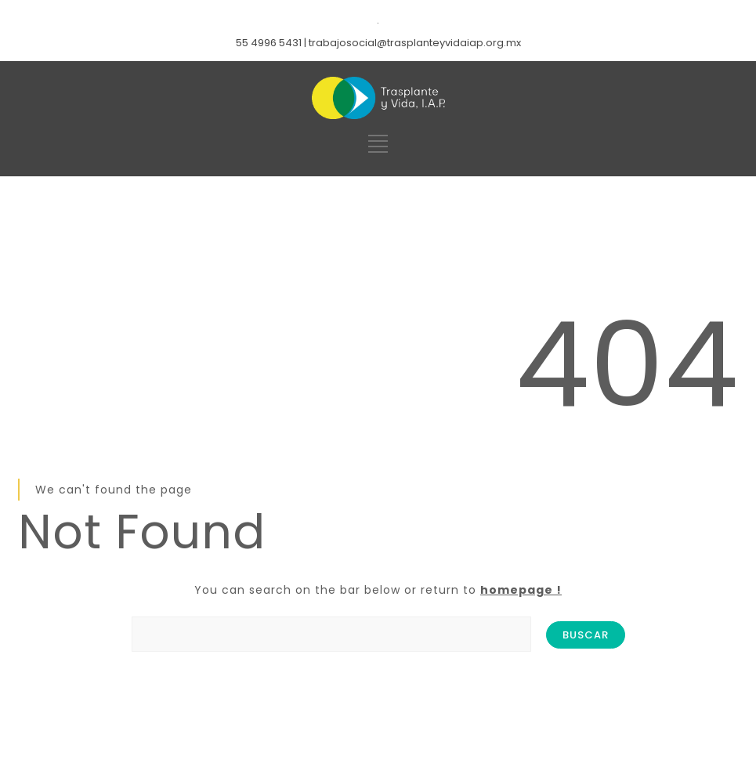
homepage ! (521, 590)
